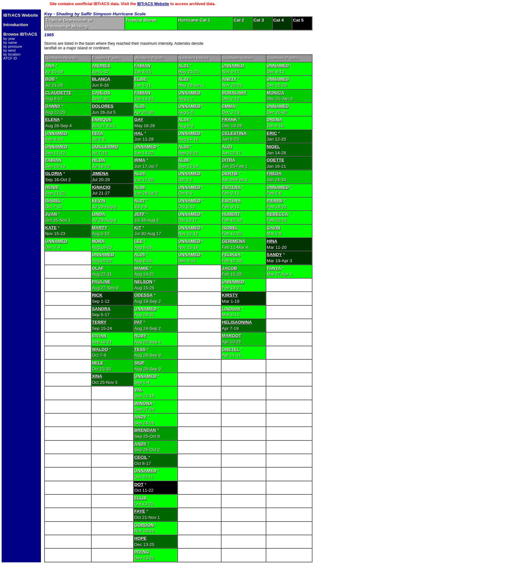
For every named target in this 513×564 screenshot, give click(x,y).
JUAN (51, 214)
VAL (138, 389)
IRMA (139, 160)
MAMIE (141, 268)
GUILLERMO (105, 146)
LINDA (98, 214)
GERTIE (230, 173)
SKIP (139, 362)
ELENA (52, 119)
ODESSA (143, 295)
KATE (51, 227)
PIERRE (275, 200)
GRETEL (230, 349)
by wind (9, 50)
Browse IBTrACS (20, 34)
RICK (97, 295)
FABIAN (142, 65)
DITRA (228, 160)
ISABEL (53, 200)
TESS (140, 349)
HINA (272, 241)
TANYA (274, 268)
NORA (98, 241)
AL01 (183, 65)
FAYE (139, 511)
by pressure (12, 46)
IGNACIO (101, 187)
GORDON (144, 524)
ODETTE (275, 160)
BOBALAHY (234, 92)
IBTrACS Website (153, 4)
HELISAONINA (237, 322)
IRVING (141, 551)
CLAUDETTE (58, 92)
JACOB (229, 268)
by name (10, 42)
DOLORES (103, 106)
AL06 (183, 160)
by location (12, 54)
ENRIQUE (102, 119)
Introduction (15, 24)
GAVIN (273, 227)
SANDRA (101, 308)
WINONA (143, 403)
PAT (138, 322)
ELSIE (140, 79)
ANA (50, 65)
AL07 (139, 200)
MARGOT (231, 335)
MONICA (275, 92)
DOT (138, 484)
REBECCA (277, 214)
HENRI (52, 187)
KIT (137, 227)
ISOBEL (230, 227)
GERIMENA (233, 241)
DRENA (274, 119)
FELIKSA (231, 254)
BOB (50, 79)
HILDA (98, 160)
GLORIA (53, 173)
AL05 (139, 106)
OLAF (98, 268)
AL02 (183, 79)
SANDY (274, 254)
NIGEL (273, 146)
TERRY (99, 322)
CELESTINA (234, 133)
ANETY (229, 79)
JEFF (139, 214)
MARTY (99, 227)
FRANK (229, 119)
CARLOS (101, 92)
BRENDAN (145, 430)
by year (9, 39)
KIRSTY (230, 295)
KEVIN (98, 200)
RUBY (140, 335)
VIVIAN (99, 335)
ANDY (140, 416)
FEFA (97, 133)
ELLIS (140, 497)
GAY (138, 119)
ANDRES (101, 65)
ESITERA (231, 187)
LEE (138, 241)
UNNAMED (233, 65)
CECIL (140, 457)
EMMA (228, 106)
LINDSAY (231, 308)
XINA (97, 376)
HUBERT (231, 214)
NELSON (143, 281)
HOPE (140, 538)
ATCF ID (10, 58)
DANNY (53, 106)
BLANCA (101, 79)
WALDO (100, 349)
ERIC (272, 133)
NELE (98, 362)
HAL (138, 133)
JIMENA (100, 173)
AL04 (183, 119)
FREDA (274, 173)
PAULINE (101, 281)
